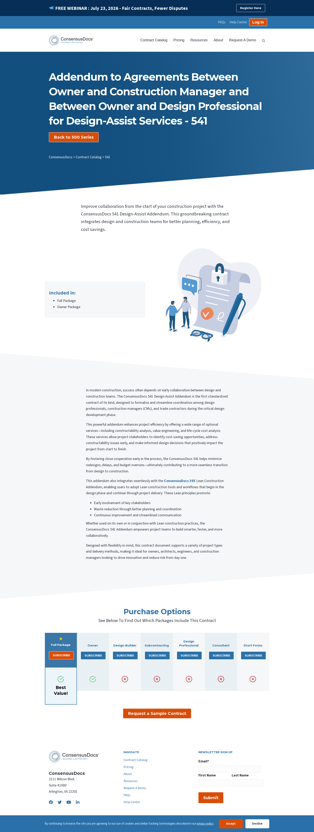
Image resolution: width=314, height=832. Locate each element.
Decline (257, 824)
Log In (258, 22)
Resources (199, 40)
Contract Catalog (153, 40)
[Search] (262, 40)
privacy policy (205, 824)
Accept (231, 824)
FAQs (221, 22)
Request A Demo (242, 40)
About (218, 40)
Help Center (238, 22)
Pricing (178, 40)
